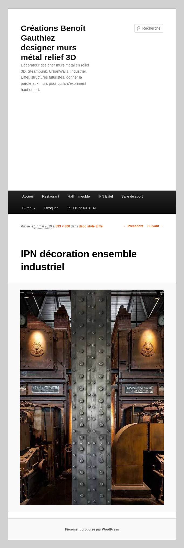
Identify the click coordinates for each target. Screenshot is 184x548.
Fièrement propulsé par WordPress (92, 529)
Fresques (51, 208)
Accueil (28, 196)
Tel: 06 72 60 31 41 (82, 208)
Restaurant (50, 196)
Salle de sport (132, 196)
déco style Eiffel (91, 226)
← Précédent (133, 226)
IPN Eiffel (105, 196)
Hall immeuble (79, 196)
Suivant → (155, 226)
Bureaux (28, 208)
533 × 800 (62, 226)
